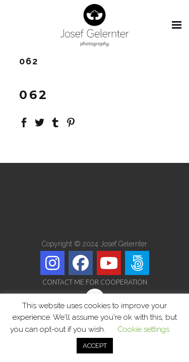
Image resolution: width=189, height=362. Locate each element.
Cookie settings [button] (143, 329)
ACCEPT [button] (95, 345)
